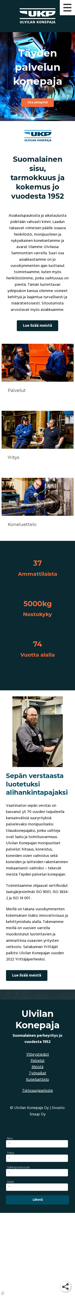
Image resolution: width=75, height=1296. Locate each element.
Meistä (37, 1067)
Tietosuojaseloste (37, 1090)
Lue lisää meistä (37, 325)
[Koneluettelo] (38, 507)
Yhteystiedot (37, 1054)
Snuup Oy (38, 1114)
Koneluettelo (37, 1079)
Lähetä (38, 1199)
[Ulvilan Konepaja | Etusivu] (37, 16)
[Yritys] (38, 440)
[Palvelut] (38, 373)
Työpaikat (37, 1073)
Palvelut (38, 1061)
